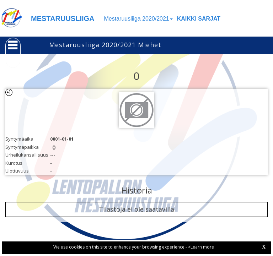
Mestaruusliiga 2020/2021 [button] (138, 19)
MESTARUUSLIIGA (63, 18)
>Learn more (201, 247)
